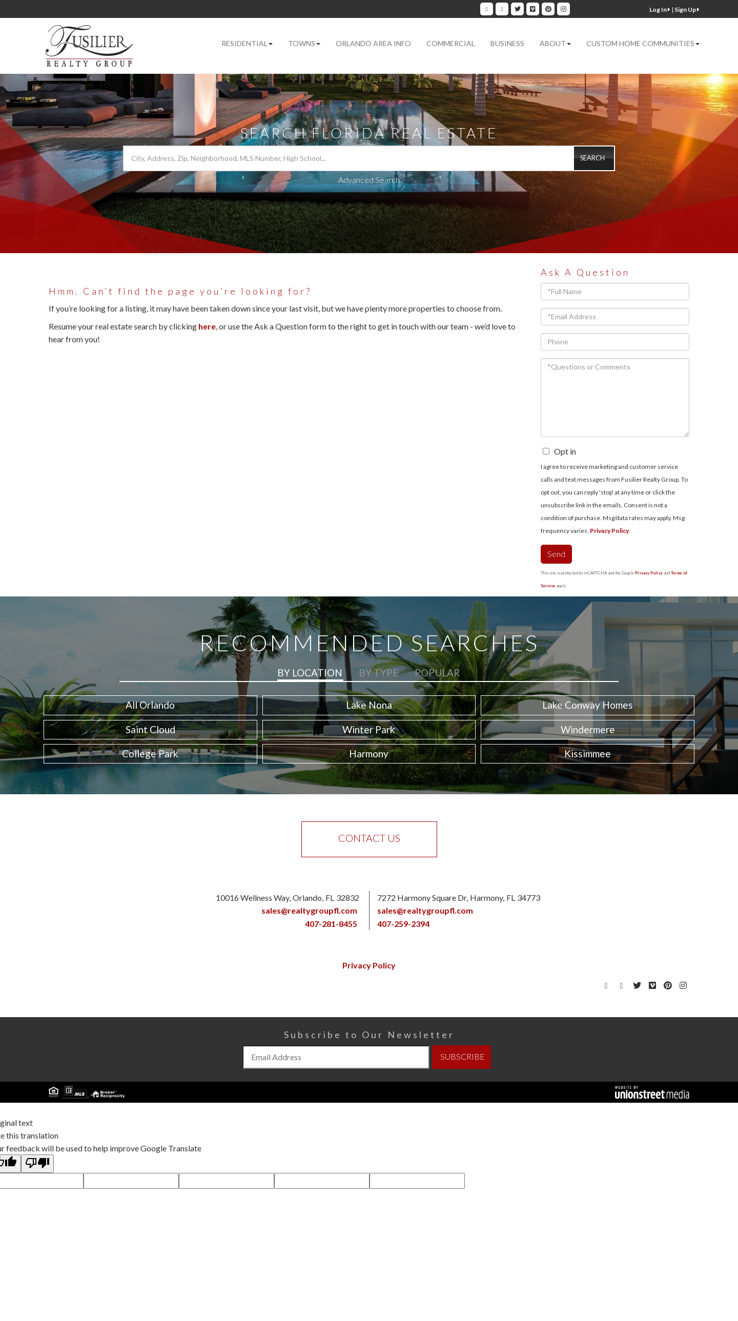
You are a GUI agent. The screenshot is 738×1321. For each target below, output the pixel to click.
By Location (309, 672)
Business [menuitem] (507, 43)
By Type (378, 672)
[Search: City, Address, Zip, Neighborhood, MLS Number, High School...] (369, 158)
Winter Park (368, 729)
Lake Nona (369, 705)
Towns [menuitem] (304, 43)
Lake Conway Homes (587, 705)
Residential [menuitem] (247, 43)
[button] (594, 158)
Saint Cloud (150, 729)
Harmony (368, 753)
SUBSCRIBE (462, 1056)
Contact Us (369, 838)
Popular (437, 672)
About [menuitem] (555, 43)
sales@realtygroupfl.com (309, 910)
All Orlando (150, 705)
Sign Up (687, 9)
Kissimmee (587, 753)
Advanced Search (369, 179)
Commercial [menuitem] (450, 43)
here (207, 326)
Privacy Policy (609, 530)
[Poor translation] (37, 1163)
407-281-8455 (331, 923)
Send (556, 554)
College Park (150, 753)
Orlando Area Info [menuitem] (373, 43)
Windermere (588, 729)
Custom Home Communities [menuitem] (643, 43)
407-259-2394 (403, 923)
